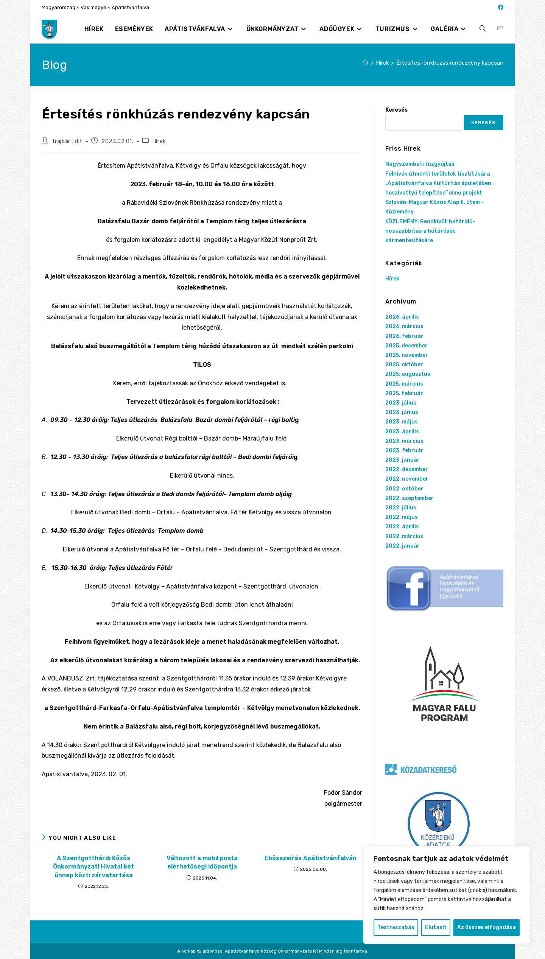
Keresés (396, 110)
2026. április (402, 317)
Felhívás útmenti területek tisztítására (437, 174)
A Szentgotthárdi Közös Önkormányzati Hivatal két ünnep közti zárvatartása (93, 867)
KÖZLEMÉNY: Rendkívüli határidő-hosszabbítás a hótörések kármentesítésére (430, 231)
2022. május (401, 517)
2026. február (404, 336)
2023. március (404, 441)
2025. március (404, 384)
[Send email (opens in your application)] (500, 28)
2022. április (402, 526)
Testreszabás (395, 927)
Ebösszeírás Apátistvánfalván (311, 858)
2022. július (400, 507)
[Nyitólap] (365, 62)
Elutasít (436, 927)
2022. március (404, 536)
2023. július (400, 403)
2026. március (404, 326)
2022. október (404, 489)
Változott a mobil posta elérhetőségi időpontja (202, 862)
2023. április (402, 431)
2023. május (401, 422)
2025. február (404, 393)
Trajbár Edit (67, 141)
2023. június (401, 412)
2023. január (402, 460)
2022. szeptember (409, 498)
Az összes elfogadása (486, 927)
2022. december (406, 469)
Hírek (159, 141)
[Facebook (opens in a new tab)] (499, 7)
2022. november (406, 479)
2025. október (404, 364)
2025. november (406, 355)
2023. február (404, 450)
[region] (446, 895)
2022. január (402, 546)
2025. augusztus (407, 374)
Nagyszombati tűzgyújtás (420, 164)
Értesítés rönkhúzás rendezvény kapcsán (449, 62)
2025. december (406, 345)
